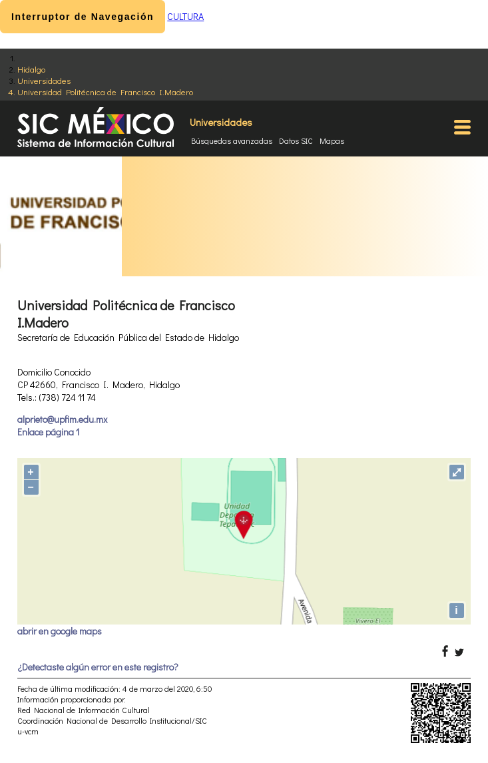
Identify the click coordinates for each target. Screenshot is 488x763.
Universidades (44, 80)
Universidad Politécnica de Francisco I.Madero (105, 91)
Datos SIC (296, 140)
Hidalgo (31, 69)
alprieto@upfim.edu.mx (62, 419)
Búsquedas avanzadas (231, 140)
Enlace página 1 (48, 431)
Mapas (332, 140)
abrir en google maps (59, 631)
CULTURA (185, 16)
